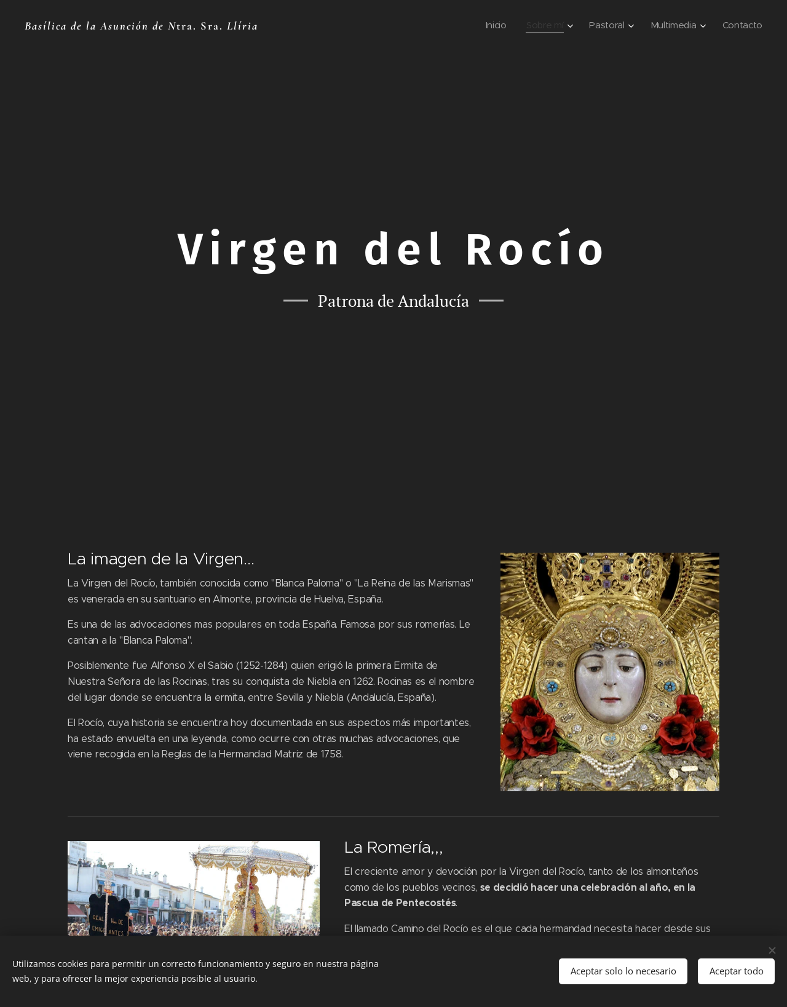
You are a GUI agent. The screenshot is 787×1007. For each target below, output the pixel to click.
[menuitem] (492, 25)
